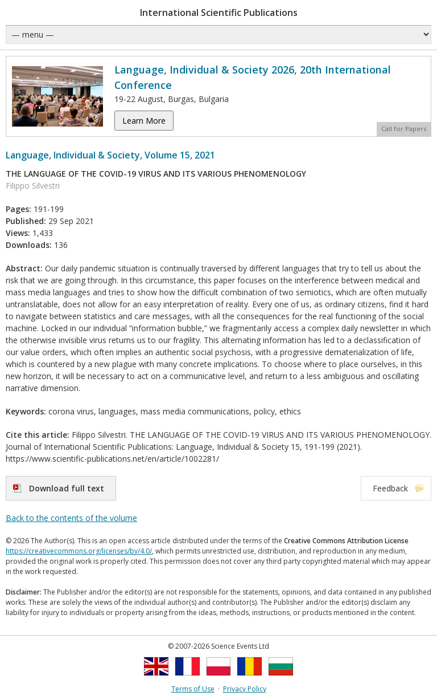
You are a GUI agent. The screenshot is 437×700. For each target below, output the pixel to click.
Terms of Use (193, 689)
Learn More (144, 120)
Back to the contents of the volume (71, 517)
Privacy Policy (244, 689)
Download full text (66, 488)
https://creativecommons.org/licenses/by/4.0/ (79, 551)
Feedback (390, 488)
